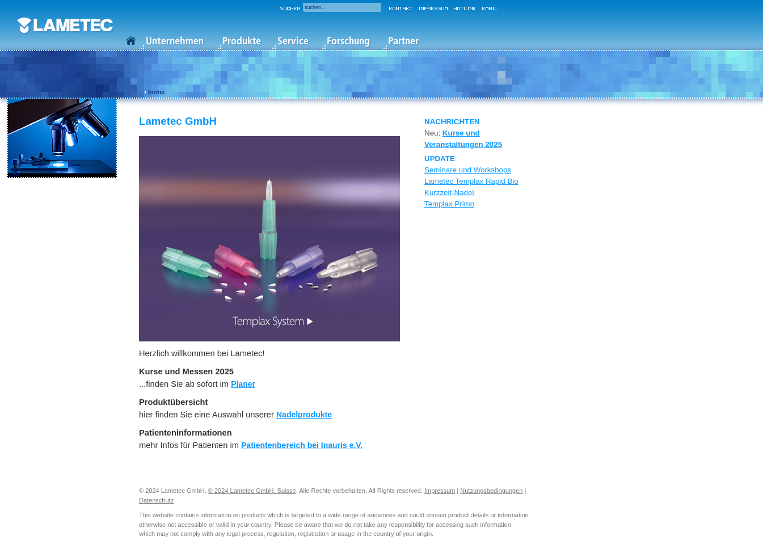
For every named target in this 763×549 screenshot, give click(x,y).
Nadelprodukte (304, 414)
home (156, 91)
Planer (243, 383)
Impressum (439, 490)
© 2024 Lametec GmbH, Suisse (252, 490)
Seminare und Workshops (467, 170)
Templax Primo (449, 204)
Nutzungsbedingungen (491, 490)
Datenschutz (156, 500)
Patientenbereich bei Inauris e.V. (301, 445)
